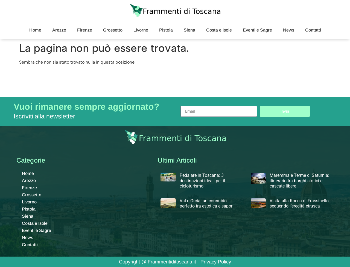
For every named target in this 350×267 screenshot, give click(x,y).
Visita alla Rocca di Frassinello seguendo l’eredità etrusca (299, 203)
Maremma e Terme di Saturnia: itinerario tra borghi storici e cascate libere (299, 180)
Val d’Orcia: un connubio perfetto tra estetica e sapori (207, 203)
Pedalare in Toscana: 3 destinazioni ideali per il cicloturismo (202, 180)
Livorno (140, 30)
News (288, 30)
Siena (189, 30)
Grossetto (112, 30)
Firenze (84, 30)
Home (35, 30)
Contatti (313, 30)
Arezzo (59, 30)
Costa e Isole (219, 30)
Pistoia (166, 30)
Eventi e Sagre (257, 30)
